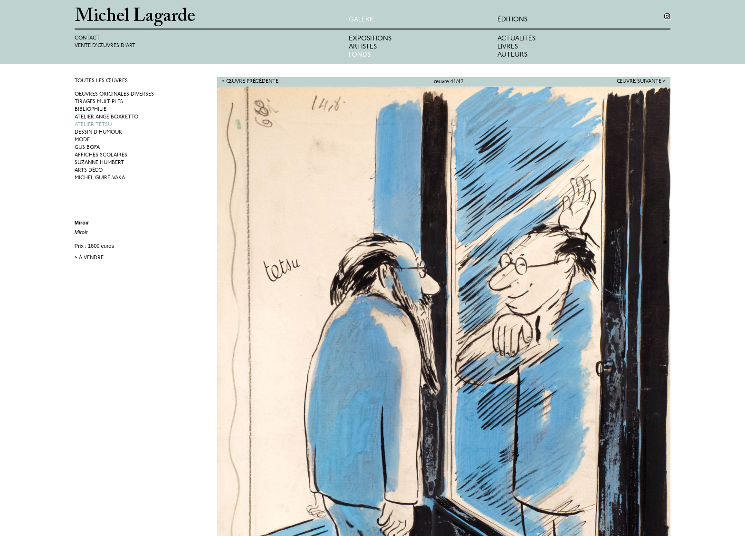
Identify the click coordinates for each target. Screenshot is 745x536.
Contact (87, 38)
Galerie (362, 19)
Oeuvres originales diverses (114, 94)
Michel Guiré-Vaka (100, 178)
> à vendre (89, 258)
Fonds (360, 54)
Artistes (363, 46)
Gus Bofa (87, 147)
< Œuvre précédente (250, 81)
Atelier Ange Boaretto (106, 117)
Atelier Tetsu (93, 124)
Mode (82, 140)
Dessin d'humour (98, 132)
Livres (507, 46)
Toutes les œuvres (101, 81)
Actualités (516, 38)
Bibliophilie (90, 109)
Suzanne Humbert (99, 163)
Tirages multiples (99, 102)
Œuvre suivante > (641, 81)
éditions (512, 19)
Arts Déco (89, 170)
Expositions (370, 38)
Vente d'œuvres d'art (105, 46)
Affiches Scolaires (101, 155)
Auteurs (512, 54)
